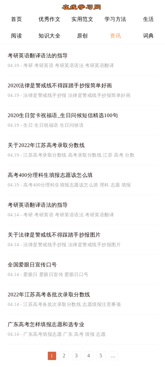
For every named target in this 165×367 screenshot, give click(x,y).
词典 (148, 35)
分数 (129, 155)
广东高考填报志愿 (42, 334)
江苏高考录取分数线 (45, 155)
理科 (104, 185)
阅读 (16, 35)
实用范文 (82, 19)
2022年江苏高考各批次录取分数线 (49, 294)
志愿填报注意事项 (101, 304)
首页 (16, 19)
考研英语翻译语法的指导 (38, 55)
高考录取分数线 (85, 155)
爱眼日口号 (76, 274)
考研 (28, 65)
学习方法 (115, 19)
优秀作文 (49, 19)
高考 (119, 155)
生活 (148, 19)
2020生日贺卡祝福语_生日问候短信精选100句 (63, 115)
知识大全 (49, 35)
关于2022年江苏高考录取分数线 (46, 145)
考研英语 (43, 65)
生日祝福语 (46, 125)
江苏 (108, 155)
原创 (82, 35)
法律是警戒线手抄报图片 (94, 244)
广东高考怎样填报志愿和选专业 (46, 324)
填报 (126, 185)
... (113, 355)
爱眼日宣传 (51, 274)
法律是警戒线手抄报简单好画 (99, 95)
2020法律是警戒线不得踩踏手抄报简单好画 (60, 85)
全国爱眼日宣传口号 (32, 264)
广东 (68, 334)
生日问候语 (72, 125)
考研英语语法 (69, 65)
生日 (28, 125)
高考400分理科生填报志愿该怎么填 (50, 175)
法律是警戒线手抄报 (45, 95)
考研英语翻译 (99, 65)
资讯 (115, 35)
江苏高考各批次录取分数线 (52, 304)
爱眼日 (30, 274)
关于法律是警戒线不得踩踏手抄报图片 (54, 235)
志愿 (115, 185)
